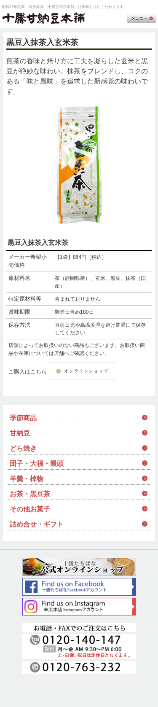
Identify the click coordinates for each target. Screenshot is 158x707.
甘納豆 (20, 433)
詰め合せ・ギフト (37, 524)
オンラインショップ (82, 371)
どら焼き (23, 448)
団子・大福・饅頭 (37, 463)
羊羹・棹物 (26, 478)
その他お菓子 (30, 509)
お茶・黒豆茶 (30, 493)
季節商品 (23, 418)
